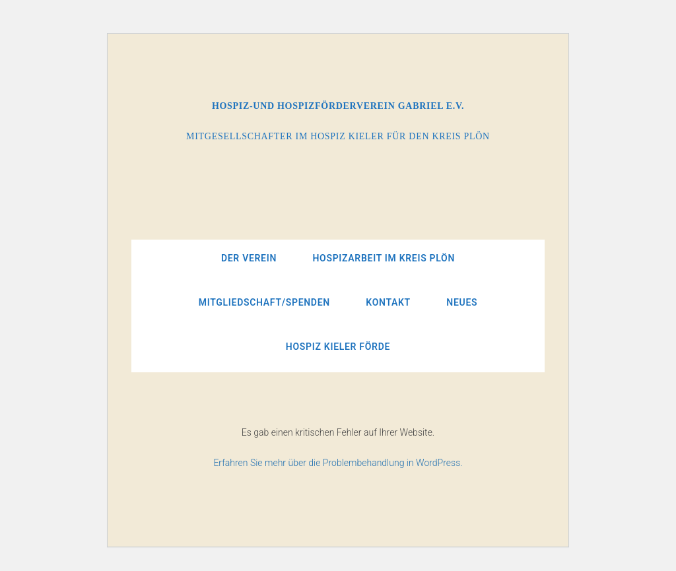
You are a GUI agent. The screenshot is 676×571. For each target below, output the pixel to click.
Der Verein (249, 258)
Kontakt (388, 302)
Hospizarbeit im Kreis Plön (383, 258)
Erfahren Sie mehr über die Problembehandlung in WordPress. (337, 462)
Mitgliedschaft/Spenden (264, 302)
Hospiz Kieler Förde (338, 346)
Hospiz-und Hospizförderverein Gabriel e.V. (338, 106)
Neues (461, 302)
